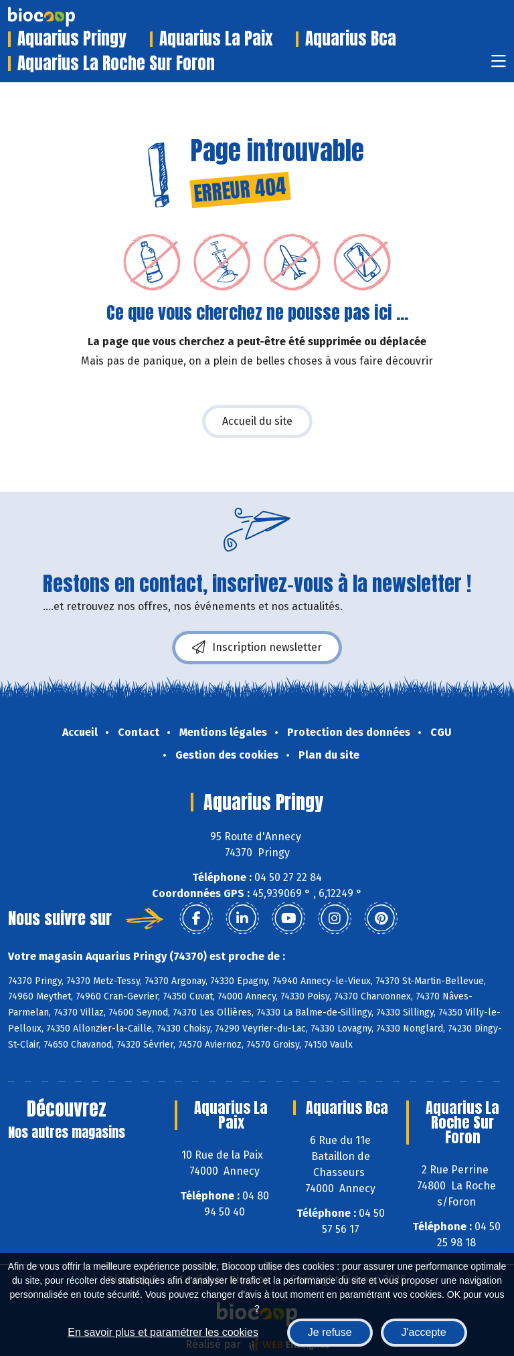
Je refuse (330, 1332)
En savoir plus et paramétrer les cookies (163, 1332)
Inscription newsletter (257, 647)
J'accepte (424, 1332)
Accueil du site (257, 421)
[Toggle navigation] (498, 65)
